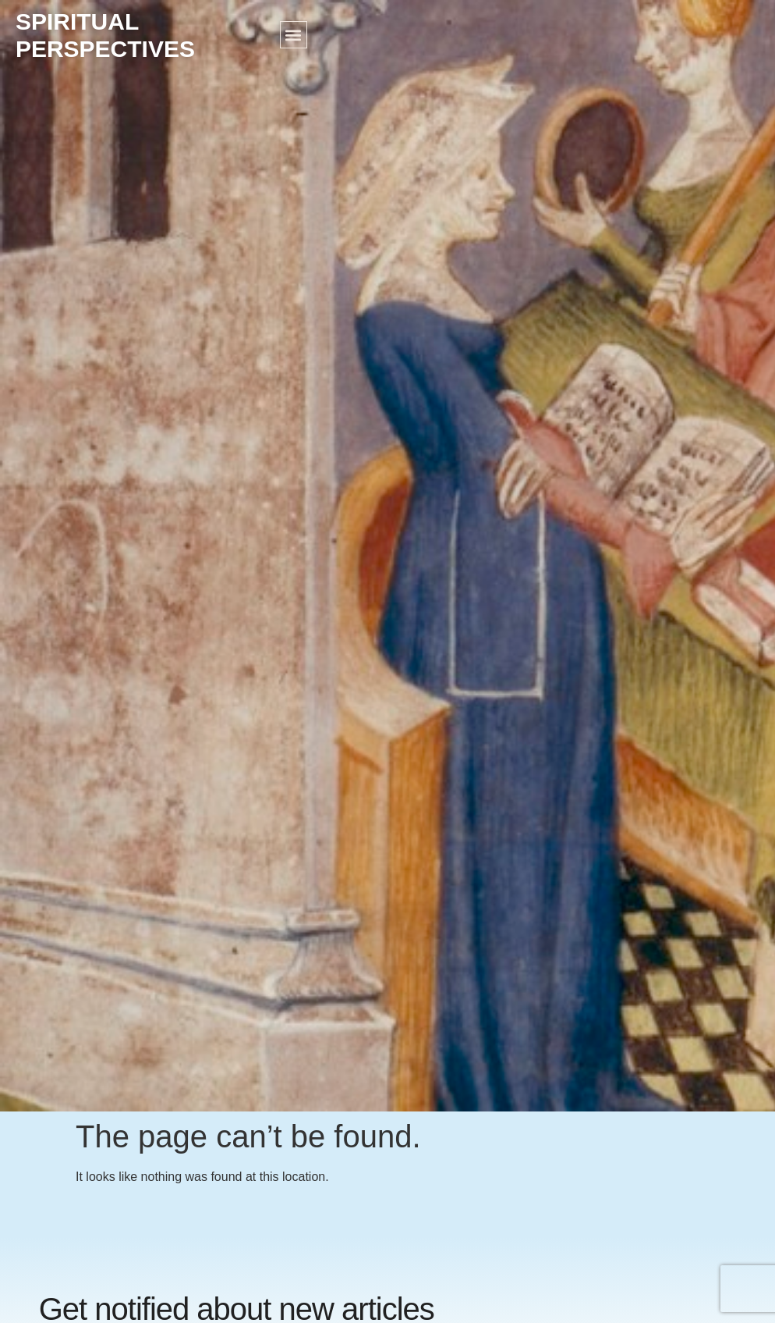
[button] (293, 34)
